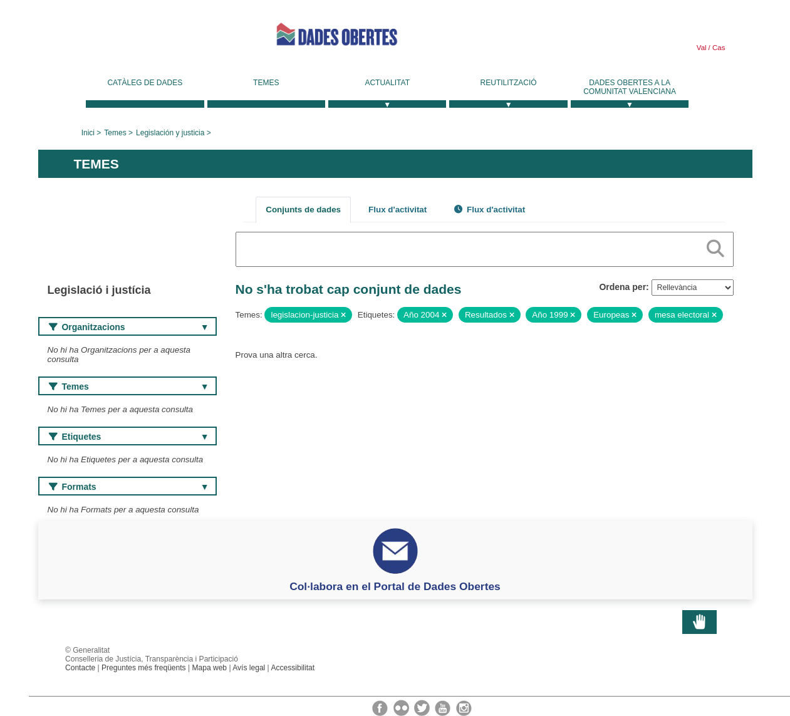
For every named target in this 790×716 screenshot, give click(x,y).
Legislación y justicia (170, 132)
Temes (266, 82)
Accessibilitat (292, 667)
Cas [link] (717, 47)
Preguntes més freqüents (143, 667)
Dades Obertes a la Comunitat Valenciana (629, 87)
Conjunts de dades (303, 209)
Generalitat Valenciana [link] (132, 39)
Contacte (80, 667)
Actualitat (387, 82)
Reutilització (509, 82)
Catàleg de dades (144, 82)
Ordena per (622, 287)
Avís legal (248, 667)
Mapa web (209, 667)
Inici (88, 132)
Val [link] (702, 47)
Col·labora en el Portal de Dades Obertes (395, 586)
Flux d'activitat (397, 209)
